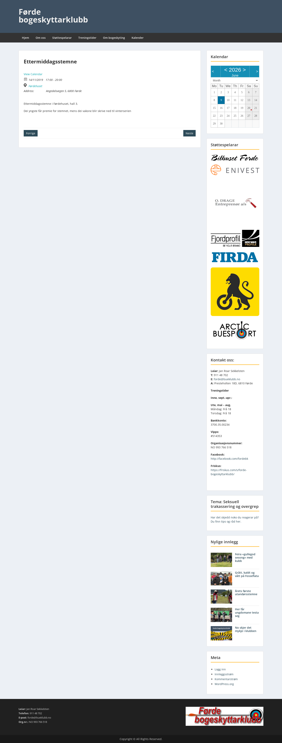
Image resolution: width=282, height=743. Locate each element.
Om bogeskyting (114, 38)
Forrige (30, 133)
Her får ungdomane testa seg (247, 612)
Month (217, 80)
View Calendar (33, 74)
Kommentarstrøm (226, 679)
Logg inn (220, 669)
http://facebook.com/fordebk (229, 458)
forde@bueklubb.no (227, 379)
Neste (189, 133)
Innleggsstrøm (224, 674)
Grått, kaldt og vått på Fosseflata (247, 574)
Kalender (138, 38)
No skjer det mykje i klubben (245, 629)
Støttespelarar (62, 38)
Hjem (25, 38)
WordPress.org (224, 684)
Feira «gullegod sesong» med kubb (245, 557)
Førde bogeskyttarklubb (53, 15)
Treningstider (87, 38)
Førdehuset (35, 86)
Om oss (41, 38)
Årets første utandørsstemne (246, 592)
